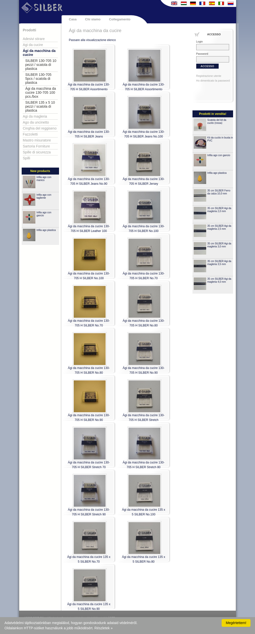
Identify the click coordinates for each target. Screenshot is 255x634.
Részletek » (103, 628)
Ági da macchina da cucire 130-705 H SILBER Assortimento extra (143, 89)
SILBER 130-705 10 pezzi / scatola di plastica (41, 65)
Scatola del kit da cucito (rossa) (216, 121)
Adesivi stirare (34, 39)
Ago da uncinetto (36, 122)
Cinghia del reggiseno (40, 128)
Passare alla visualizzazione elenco (92, 40)
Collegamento (119, 19)
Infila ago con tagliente (44, 196)
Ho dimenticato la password (213, 80)
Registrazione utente (208, 75)
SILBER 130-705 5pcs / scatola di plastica (38, 79)
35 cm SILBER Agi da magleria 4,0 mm (219, 280)
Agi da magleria (35, 116)
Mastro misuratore (37, 140)
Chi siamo (93, 19)
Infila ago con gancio (218, 155)
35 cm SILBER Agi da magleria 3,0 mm (219, 245)
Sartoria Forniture (36, 146)
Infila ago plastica (46, 230)
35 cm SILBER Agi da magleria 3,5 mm (219, 263)
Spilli (26, 158)
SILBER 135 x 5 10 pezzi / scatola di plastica (40, 106)
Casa (73, 19)
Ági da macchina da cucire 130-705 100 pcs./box (40, 92)
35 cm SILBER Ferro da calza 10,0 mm (218, 192)
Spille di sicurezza (37, 152)
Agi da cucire (33, 45)
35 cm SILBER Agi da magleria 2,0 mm (219, 210)
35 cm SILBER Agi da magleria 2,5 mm (219, 227)
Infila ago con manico (44, 178)
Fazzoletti (30, 134)
